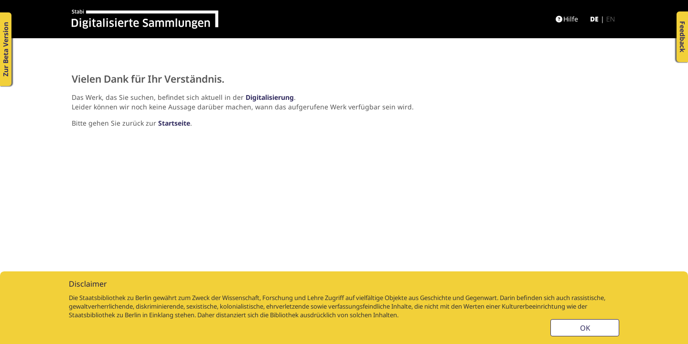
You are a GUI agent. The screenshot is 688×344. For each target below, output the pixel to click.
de (594, 18)
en (610, 18)
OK (585, 328)
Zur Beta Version (5, 49)
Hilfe (567, 18)
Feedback (682, 37)
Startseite (174, 123)
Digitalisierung (270, 97)
